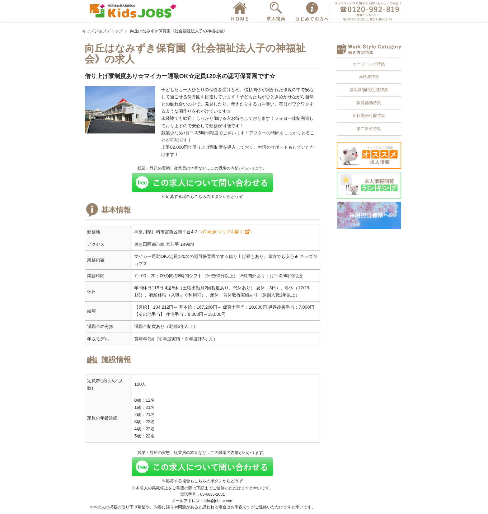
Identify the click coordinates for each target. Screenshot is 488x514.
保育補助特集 (369, 102)
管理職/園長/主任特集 (369, 89)
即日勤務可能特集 (369, 115)
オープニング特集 (369, 64)
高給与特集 (369, 76)
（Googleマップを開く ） (226, 231)
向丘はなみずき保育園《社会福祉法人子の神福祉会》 (178, 31)
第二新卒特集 (369, 128)
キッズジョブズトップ (102, 31)
